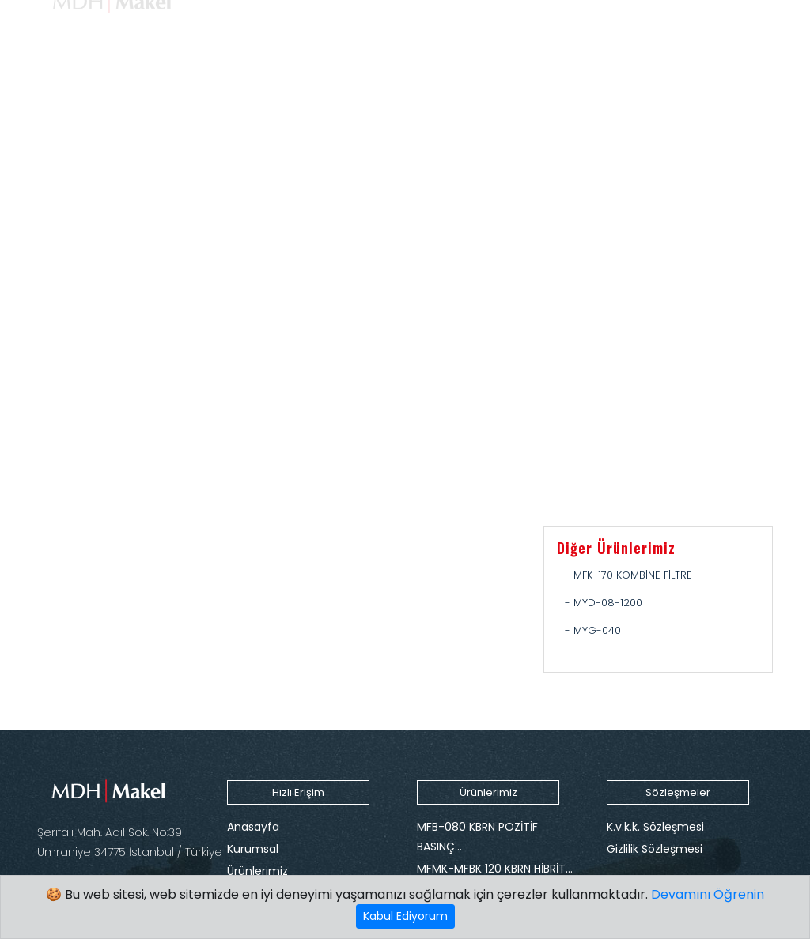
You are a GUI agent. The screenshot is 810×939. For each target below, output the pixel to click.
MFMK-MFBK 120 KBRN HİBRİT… (495, 869)
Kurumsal (252, 849)
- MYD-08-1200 (603, 602)
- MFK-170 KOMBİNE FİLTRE (628, 575)
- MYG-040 (593, 630)
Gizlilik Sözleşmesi (654, 849)
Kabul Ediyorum (405, 916)
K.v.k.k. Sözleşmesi (655, 827)
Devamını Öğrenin (707, 894)
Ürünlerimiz (257, 871)
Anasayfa (253, 827)
